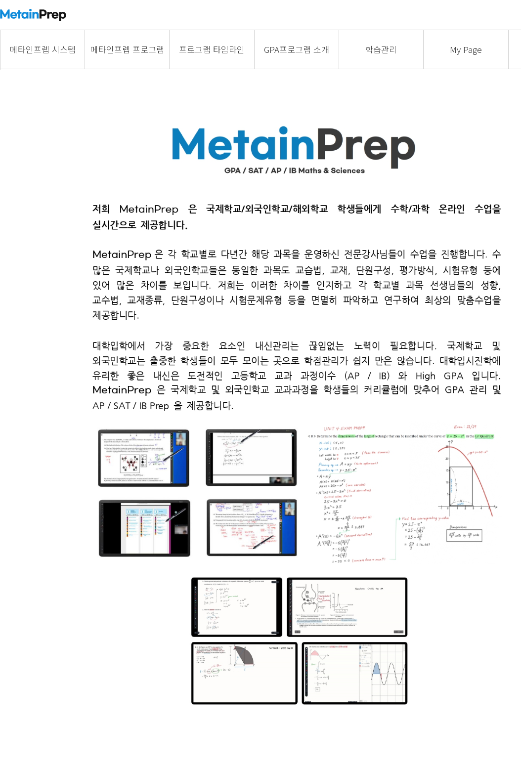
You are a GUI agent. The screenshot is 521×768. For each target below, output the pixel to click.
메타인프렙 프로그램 (127, 49)
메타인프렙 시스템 (43, 49)
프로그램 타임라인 (212, 49)
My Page (466, 49)
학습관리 (381, 49)
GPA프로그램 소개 (296, 49)
